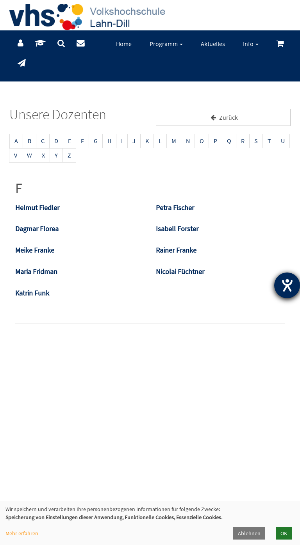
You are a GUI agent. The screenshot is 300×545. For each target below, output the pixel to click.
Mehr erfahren (21, 533)
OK (283, 533)
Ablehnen (249, 533)
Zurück (223, 117)
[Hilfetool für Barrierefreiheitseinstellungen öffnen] (287, 285)
